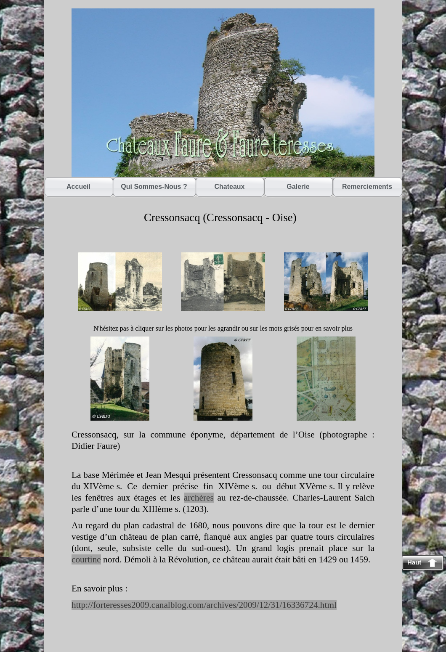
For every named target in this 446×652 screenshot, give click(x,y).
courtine (86, 559)
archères (199, 498)
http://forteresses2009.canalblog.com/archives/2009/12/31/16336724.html (204, 605)
